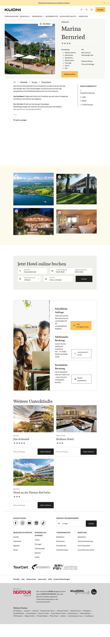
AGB (50, 579)
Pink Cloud (54, 616)
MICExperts (17, 616)
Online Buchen (11, 16)
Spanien (38, 553)
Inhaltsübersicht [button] (88, 86)
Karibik (16, 537)
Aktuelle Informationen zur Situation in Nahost (54, 3)
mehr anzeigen (21, 120)
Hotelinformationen (87, 93)
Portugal (38, 544)
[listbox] (32, 279)
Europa (34, 82)
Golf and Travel (62, 611)
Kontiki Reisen (18, 613)
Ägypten (16, 545)
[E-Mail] (73, 523)
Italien (37, 557)
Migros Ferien (30, 616)
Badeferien (60, 537)
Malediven (17, 541)
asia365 (27, 611)
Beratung (83, 16)
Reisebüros (82, 537)
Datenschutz (31, 579)
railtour (63, 616)
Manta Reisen (85, 613)
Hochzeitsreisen (62, 550)
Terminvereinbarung (85, 541)
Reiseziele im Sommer (40, 533)
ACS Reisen (17, 611)
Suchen (84, 279)
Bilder (84, 101)
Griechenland (40, 548)
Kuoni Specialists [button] (68, 16)
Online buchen (69, 74)
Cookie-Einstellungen (61, 579)
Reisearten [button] (37, 16)
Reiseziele (24, 82)
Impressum (42, 579)
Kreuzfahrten (61, 545)
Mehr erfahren (45, 452)
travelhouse (89, 616)
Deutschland (46, 82)
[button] (86, 10)
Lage (84, 97)
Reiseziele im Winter (22, 532)
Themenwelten (63, 532)
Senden (91, 524)
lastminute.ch (73, 613)
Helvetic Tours (75, 611)
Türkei (37, 540)
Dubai (15, 550)
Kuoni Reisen (31, 613)
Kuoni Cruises (43, 613)
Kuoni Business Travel (86, 550)
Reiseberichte (52, 16)
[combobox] (35, 271)
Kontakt (100, 10)
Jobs (23, 579)
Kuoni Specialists (84, 545)
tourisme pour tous (75, 616)
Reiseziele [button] (24, 16)
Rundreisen (60, 541)
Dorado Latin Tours (47, 611)
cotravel (35, 611)
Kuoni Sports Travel (58, 613)
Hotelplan (86, 611)
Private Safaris (42, 616)
